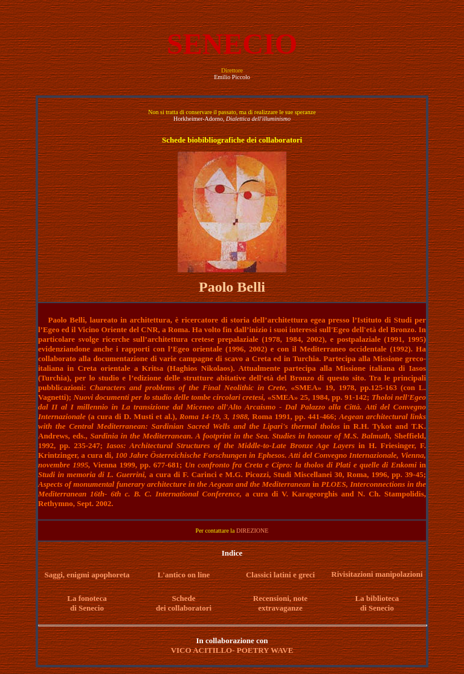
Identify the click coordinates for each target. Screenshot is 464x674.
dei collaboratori (183, 607)
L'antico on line (184, 574)
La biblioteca (377, 598)
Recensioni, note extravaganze (280, 603)
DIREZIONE (252, 530)
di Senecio (87, 607)
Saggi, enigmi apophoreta (87, 574)
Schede (184, 598)
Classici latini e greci (280, 574)
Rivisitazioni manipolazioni (376, 574)
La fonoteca (86, 598)
